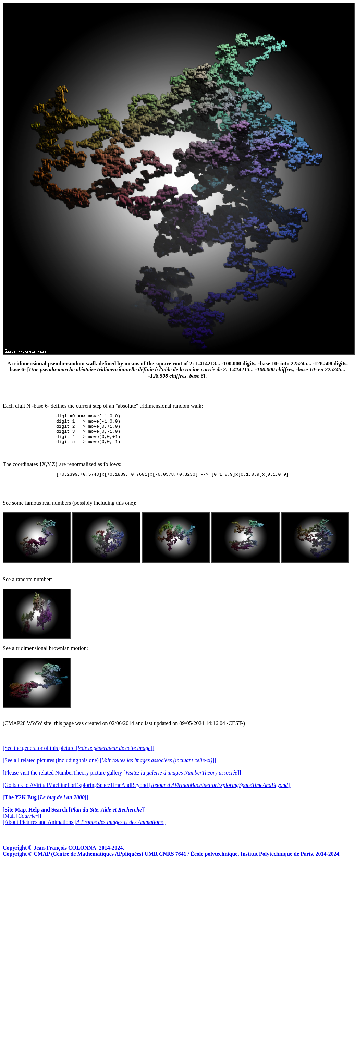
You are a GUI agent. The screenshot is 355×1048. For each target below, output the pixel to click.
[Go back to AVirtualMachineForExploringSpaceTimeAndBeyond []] (147, 792)
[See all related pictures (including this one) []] (109, 767)
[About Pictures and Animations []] (85, 829)
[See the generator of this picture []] (78, 755)
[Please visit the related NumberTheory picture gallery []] (122, 780)
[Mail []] (22, 823)
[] (45, 804)
